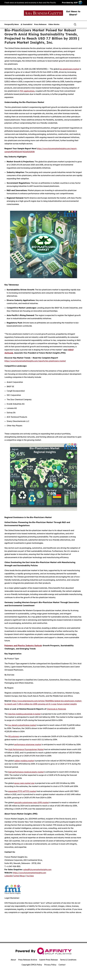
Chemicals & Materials (56, 709)
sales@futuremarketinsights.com (37, 869)
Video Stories (53, 24)
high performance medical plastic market (26, 772)
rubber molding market (24, 761)
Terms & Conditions (68, 960)
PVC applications (27, 91)
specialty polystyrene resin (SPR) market (31, 802)
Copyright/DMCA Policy (32, 965)
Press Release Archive (27, 960)
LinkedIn (8, 876)
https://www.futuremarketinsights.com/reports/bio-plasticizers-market (35, 361)
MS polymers (13, 736)
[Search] (75, 24)
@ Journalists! (26, 24)
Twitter (16, 876)
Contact (62, 965)
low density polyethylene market (22, 725)
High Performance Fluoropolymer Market (26, 749)
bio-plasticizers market (69, 69)
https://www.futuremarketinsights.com (29, 873)
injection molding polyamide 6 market (24, 714)
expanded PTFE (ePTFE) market (22, 791)
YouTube (30, 876)
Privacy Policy (50, 965)
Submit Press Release (48, 960)
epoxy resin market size (24, 783)
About (13, 960)
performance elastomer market (27, 744)
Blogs (22, 876)
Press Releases (40, 24)
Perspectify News (11, 24)
